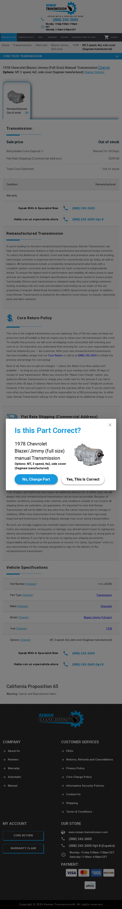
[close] (110, 425)
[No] (36, 479)
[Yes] (82, 479)
